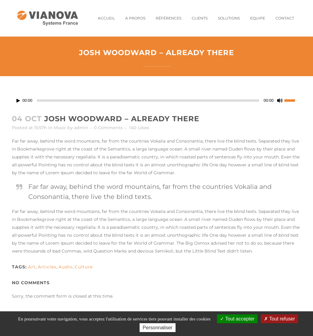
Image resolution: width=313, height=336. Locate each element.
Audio (66, 267)
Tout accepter (237, 318)
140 (139, 128)
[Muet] (280, 100)
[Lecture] (18, 101)
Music (60, 127)
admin (81, 127)
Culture (84, 267)
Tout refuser (279, 318)
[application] (156, 100)
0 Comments (108, 127)
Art (32, 267)
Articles (47, 267)
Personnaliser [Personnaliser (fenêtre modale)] (158, 327)
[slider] (148, 100)
